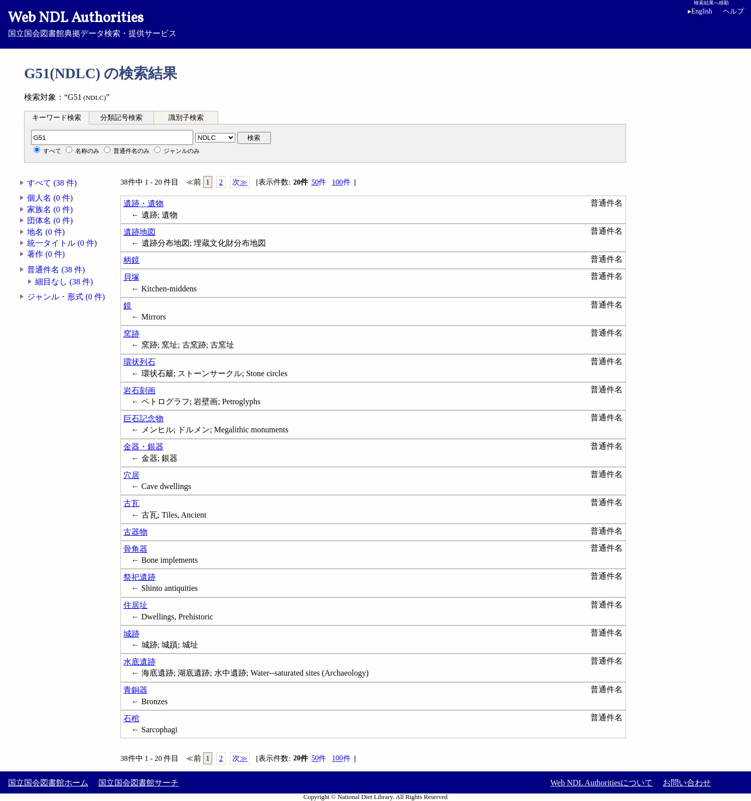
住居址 (135, 605)
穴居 (131, 475)
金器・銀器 (143, 446)
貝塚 (131, 277)
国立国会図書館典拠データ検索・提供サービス (375, 23)
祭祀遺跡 (139, 577)
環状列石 (139, 362)
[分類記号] (112, 137)
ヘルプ (733, 11)
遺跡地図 (139, 232)
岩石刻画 (139, 390)
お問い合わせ (687, 782)
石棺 (131, 718)
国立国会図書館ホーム (48, 782)
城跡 (131, 633)
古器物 (135, 532)
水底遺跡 (139, 662)
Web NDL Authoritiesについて (601, 782)
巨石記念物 (143, 418)
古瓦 (131, 503)
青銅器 (135, 690)
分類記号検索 (121, 117)
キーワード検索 (56, 117)
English (700, 11)
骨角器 (135, 549)
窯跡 (131, 334)
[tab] (56, 117)
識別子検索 (186, 117)
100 (341, 182)
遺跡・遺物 (143, 203)
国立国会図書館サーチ (138, 782)
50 (319, 182)
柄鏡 (131, 260)
